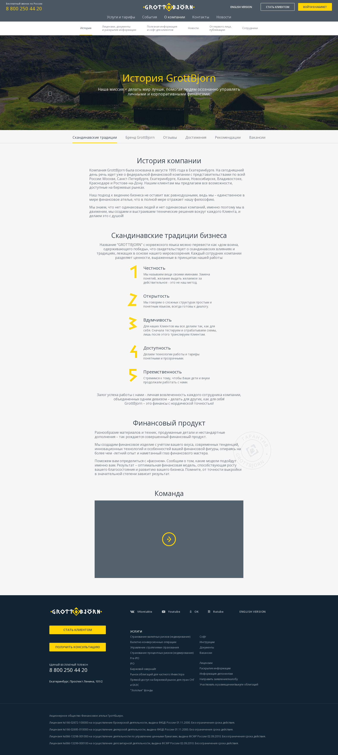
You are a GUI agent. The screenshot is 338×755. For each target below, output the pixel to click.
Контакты (200, 17)
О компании (174, 17)
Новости (223, 17)
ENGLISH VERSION (241, 7)
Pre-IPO (134, 658)
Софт (203, 636)
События (149, 17)
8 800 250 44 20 (24, 8)
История (85, 28)
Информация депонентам (216, 674)
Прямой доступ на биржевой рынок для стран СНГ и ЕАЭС (162, 682)
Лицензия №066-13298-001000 (68, 736)
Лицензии (206, 663)
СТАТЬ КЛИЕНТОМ (277, 7)
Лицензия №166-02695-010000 (68, 729)
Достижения (195, 137)
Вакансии (257, 137)
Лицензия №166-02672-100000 (69, 722)
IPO (132, 663)
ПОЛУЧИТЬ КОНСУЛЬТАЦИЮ (77, 647)
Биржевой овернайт (143, 669)
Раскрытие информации (215, 668)
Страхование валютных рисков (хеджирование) (160, 636)
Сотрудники (250, 28)
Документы (207, 647)
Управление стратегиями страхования (154, 647)
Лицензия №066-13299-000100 (68, 743)
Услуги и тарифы (121, 17)
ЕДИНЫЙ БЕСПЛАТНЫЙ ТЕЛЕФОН (68, 664)
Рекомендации (228, 137)
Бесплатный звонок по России (24, 3)
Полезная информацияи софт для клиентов (162, 28)
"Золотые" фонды (141, 690)
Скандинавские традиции (95, 137)
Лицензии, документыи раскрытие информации (119, 28)
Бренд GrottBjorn (140, 137)
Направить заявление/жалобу (219, 679)
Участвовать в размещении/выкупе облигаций (229, 684)
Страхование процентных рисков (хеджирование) (162, 653)
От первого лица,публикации (221, 28)
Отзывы (170, 137)
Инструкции (207, 642)
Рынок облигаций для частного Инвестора (157, 674)
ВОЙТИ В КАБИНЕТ (315, 7)
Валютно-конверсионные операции (153, 642)
